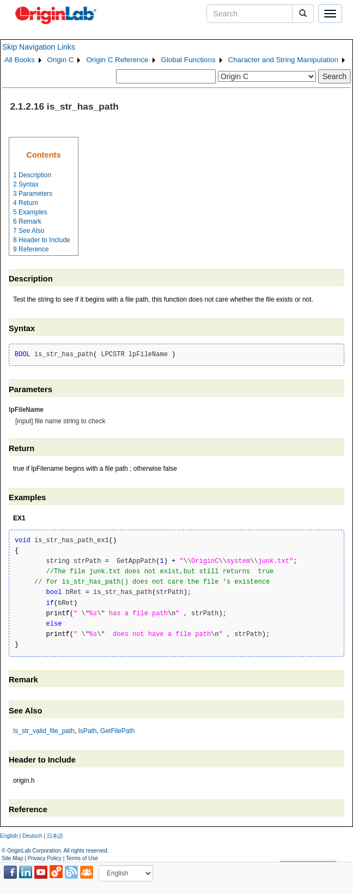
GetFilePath (117, 731)
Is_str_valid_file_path (44, 731)
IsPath (87, 731)
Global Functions (188, 60)
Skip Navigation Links (38, 47)
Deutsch (32, 836)
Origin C (60, 60)
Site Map (12, 858)
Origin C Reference (117, 60)
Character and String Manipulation (283, 60)
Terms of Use (82, 858)
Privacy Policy (45, 858)
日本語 (55, 836)
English (9, 836)
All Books (19, 60)
